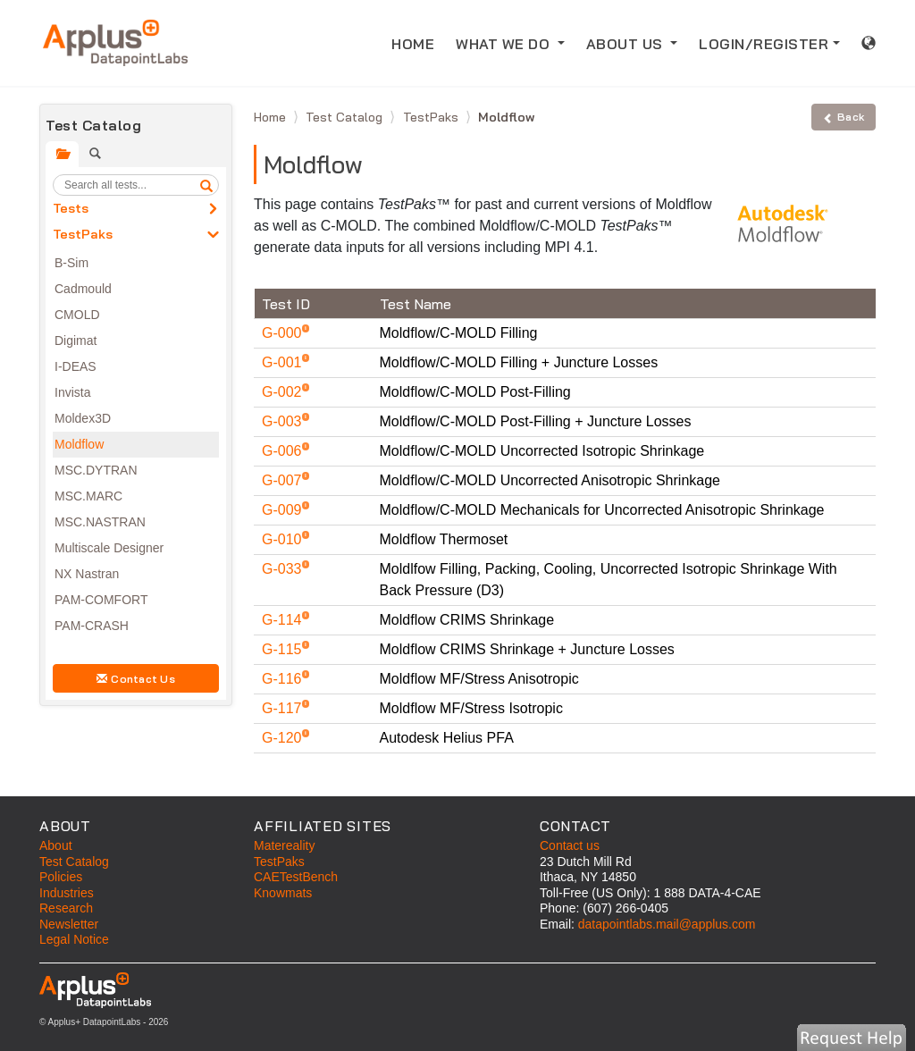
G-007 (284, 480)
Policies (60, 877)
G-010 (284, 539)
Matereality (284, 845)
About (55, 845)
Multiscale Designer (109, 548)
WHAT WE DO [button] (505, 44)
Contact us (570, 845)
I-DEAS (76, 366)
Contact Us (136, 678)
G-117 (284, 708)
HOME (418, 42)
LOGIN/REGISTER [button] (763, 44)
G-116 (284, 678)
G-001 (284, 362)
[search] (206, 185)
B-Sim (71, 263)
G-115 (284, 649)
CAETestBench (296, 877)
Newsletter (68, 924)
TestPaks (83, 234)
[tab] (62, 154)
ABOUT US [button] (626, 44)
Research (66, 908)
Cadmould (83, 289)
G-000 (284, 333)
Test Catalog (346, 117)
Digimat (76, 340)
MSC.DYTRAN (96, 470)
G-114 (284, 619)
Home (272, 117)
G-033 (284, 568)
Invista (72, 392)
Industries (66, 893)
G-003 (284, 421)
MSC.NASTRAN (100, 522)
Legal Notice (74, 939)
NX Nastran (87, 574)
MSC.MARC (88, 496)
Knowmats (283, 893)
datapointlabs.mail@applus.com (667, 924)
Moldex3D (83, 418)
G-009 (284, 509)
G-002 (284, 391)
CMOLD (77, 314)
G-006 (284, 450)
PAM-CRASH (92, 625)
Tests (70, 208)
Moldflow (79, 444)
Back (843, 116)
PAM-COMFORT (101, 600)
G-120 (284, 737)
